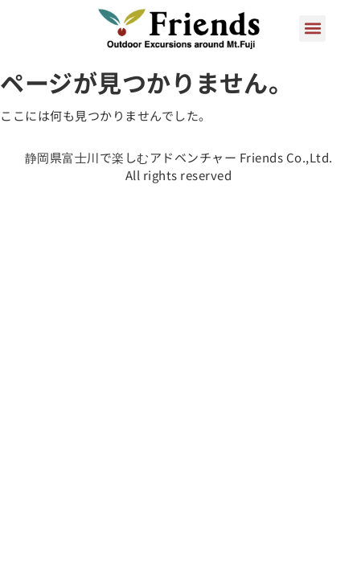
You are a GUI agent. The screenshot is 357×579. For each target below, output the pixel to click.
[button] (312, 28)
